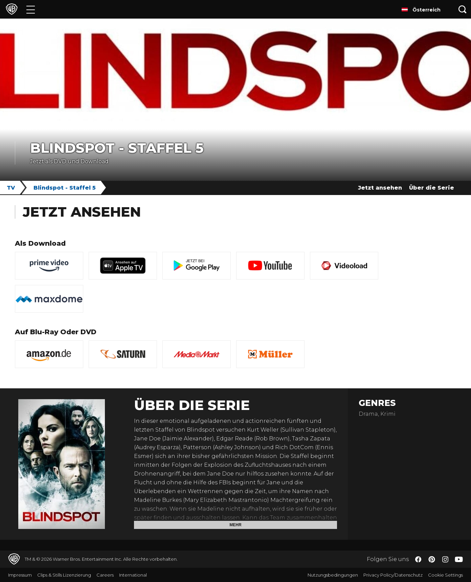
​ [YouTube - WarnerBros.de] (459, 559)
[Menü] (30, 9)
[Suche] (462, 9)
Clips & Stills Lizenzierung (64, 575)
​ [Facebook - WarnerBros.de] (418, 559)
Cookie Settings (445, 575)
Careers (105, 575)
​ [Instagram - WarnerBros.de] (445, 559)
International (133, 575)
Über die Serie (431, 188)
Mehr (235, 525)
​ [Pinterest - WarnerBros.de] (432, 559)
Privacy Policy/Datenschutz (393, 575)
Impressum (20, 575)
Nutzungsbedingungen (333, 575)
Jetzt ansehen (380, 188)
